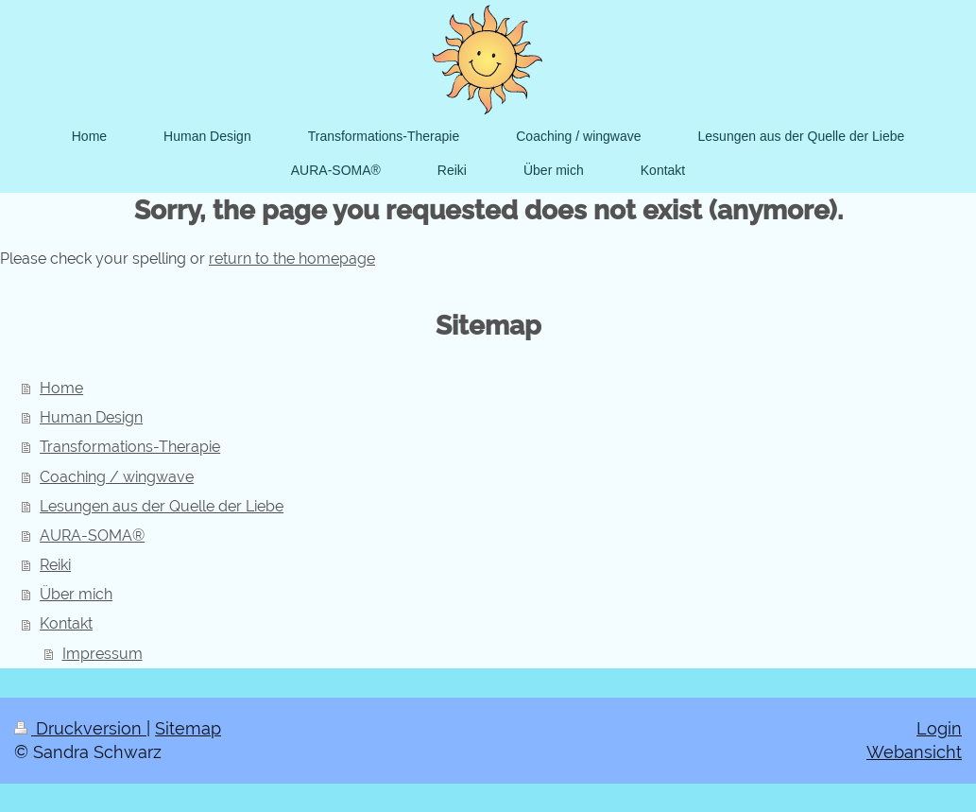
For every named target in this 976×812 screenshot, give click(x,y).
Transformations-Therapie (130, 447)
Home (61, 388)
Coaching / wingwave (117, 477)
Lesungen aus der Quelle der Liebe (161, 506)
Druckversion (80, 728)
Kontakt (66, 623)
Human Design (91, 417)
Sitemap (188, 728)
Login (939, 728)
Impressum (102, 654)
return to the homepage (292, 259)
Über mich (76, 594)
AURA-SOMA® (92, 535)
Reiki (55, 565)
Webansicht (914, 752)
